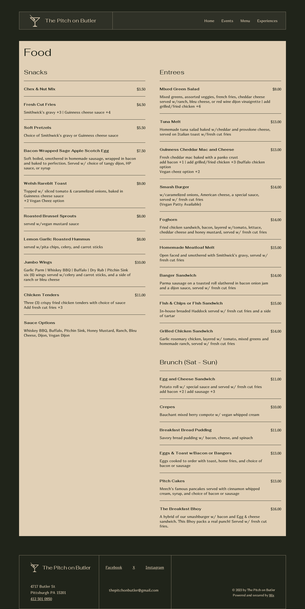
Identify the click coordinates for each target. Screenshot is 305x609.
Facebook (114, 567)
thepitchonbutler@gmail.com (133, 590)
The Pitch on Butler (70, 20)
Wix (271, 595)
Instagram (155, 567)
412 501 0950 (41, 598)
